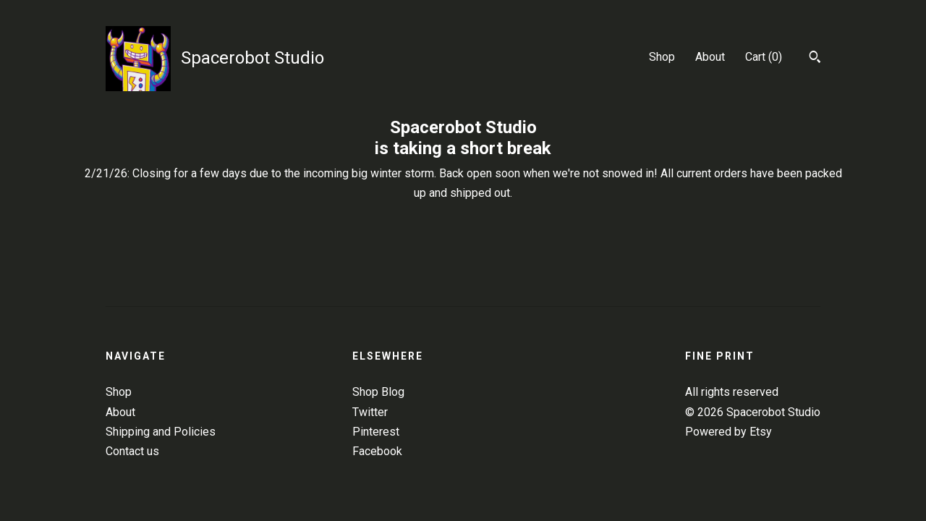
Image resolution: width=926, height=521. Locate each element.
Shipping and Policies (161, 432)
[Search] (815, 59)
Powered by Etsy (728, 432)
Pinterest (375, 432)
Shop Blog (378, 392)
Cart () (763, 57)
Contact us (132, 451)
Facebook (377, 451)
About (710, 57)
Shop (662, 57)
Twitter (370, 412)
